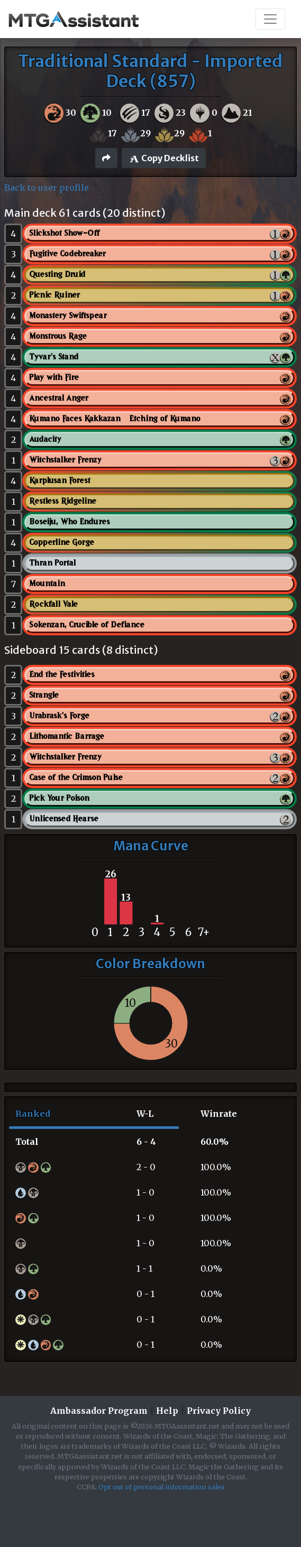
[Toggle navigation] (270, 19)
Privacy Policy (219, 1410)
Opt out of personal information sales (161, 1487)
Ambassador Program (99, 1410)
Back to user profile (46, 187)
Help (167, 1410)
